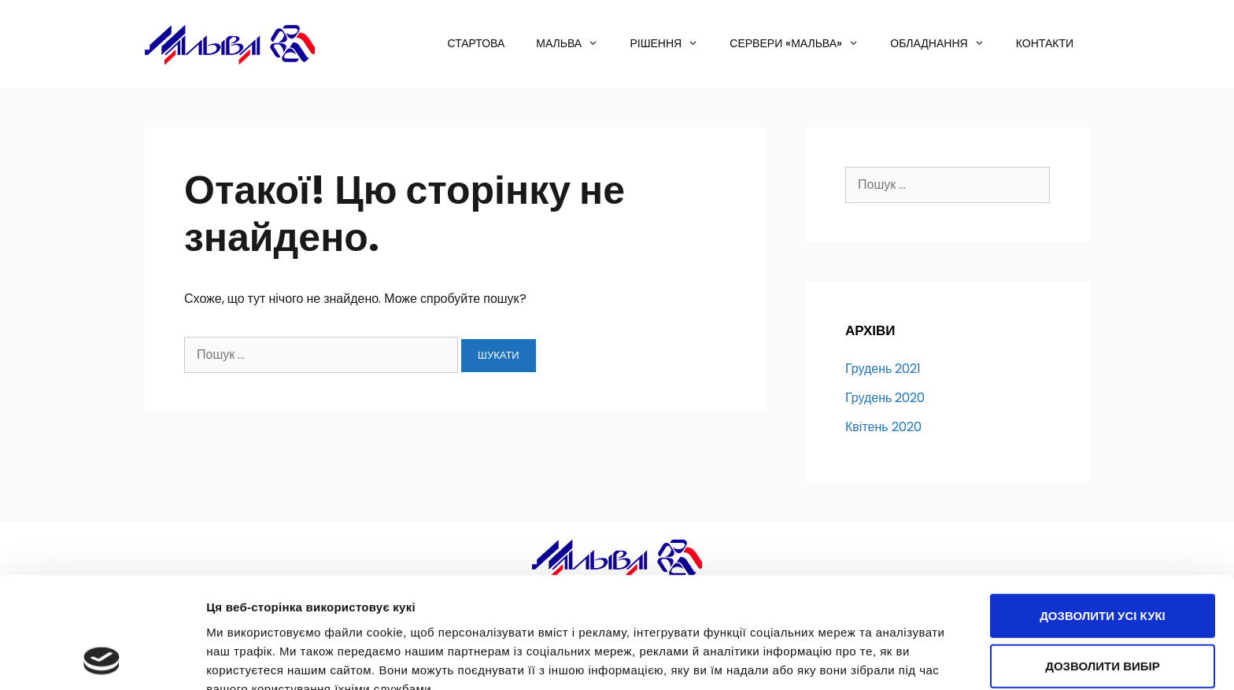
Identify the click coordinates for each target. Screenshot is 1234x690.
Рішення (672, 43)
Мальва (575, 43)
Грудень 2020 (885, 398)
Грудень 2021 (883, 369)
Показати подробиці (266, 659)
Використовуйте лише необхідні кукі (1102, 620)
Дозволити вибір (1102, 561)
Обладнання (945, 43)
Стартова (476, 43)
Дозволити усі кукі (1103, 511)
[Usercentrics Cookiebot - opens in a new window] (102, 659)
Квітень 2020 (883, 427)
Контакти (1044, 43)
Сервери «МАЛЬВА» (802, 43)
